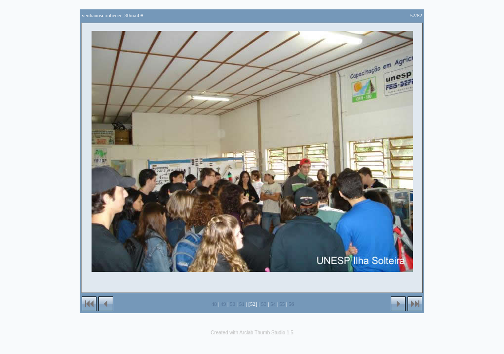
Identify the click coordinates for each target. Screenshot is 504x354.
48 (214, 304)
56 (291, 304)
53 (263, 304)
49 (223, 304)
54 (273, 304)
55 (282, 304)
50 (232, 304)
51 (242, 304)
